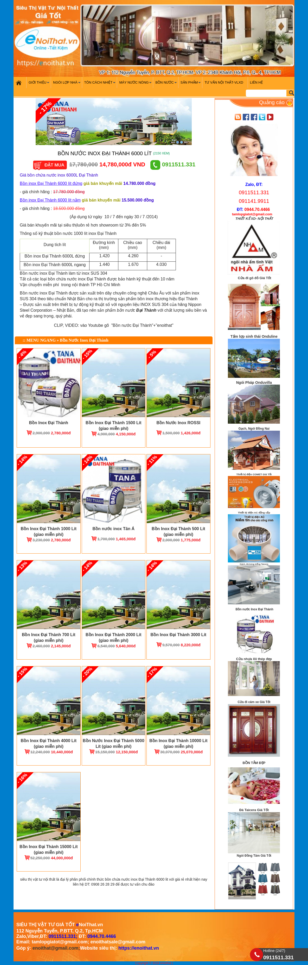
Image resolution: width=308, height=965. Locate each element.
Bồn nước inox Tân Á (113, 529)
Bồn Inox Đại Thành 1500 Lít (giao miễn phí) (114, 426)
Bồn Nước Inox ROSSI (178, 423)
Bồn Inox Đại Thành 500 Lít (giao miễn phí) (178, 532)
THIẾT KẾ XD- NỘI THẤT (254, 219)
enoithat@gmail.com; (56, 948)
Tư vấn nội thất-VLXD (223, 82)
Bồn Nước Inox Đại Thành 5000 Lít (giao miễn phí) (113, 743)
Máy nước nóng (136, 84)
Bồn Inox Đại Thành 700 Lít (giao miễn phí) (48, 637)
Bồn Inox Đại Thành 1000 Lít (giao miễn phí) (48, 532)
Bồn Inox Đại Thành (48, 423)
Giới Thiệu (40, 84)
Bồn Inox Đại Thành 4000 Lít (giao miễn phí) (48, 743)
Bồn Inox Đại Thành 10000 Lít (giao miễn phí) (178, 743)
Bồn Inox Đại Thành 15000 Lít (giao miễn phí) (49, 849)
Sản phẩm (191, 84)
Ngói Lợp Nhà (67, 84)
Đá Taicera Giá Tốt (254, 810)
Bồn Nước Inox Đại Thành (84, 340)
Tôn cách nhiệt (100, 84)
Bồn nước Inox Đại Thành (254, 609)
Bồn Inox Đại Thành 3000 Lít (179, 634)
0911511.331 (173, 164)
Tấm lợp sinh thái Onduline (254, 336)
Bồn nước (166, 84)
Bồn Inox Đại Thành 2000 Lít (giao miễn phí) (114, 637)
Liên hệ (256, 82)
